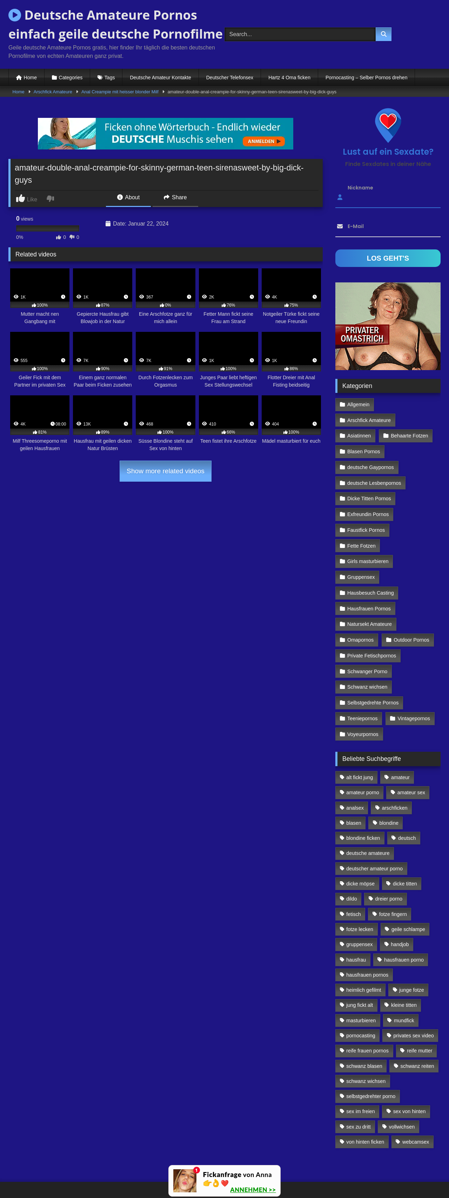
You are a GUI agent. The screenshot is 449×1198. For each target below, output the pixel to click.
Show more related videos (166, 471)
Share (175, 197)
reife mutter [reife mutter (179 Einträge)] (420, 1024)
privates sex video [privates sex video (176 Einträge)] (414, 1009)
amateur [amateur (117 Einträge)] (400, 751)
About (128, 197)
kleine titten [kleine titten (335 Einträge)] (404, 979)
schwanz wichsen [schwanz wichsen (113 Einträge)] (366, 1055)
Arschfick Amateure (53, 91)
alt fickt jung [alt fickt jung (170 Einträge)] (359, 751)
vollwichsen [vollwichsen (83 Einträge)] (402, 1100)
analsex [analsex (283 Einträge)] (355, 781)
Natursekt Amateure (369, 601)
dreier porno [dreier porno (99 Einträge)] (389, 872)
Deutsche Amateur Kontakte (160, 77)
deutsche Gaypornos (370, 450)
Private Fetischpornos (371, 632)
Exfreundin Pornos (368, 495)
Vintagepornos (413, 693)
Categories (71, 77)
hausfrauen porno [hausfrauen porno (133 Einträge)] (404, 933)
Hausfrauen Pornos (369, 586)
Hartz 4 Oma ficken (289, 77)
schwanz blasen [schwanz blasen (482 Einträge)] (364, 1039)
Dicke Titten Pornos (369, 480)
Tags (110, 77)
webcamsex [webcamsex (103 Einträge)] (415, 1115)
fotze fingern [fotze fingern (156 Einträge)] (393, 887)
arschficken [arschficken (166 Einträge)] (395, 781)
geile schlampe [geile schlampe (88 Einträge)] (408, 903)
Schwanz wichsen (367, 662)
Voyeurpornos (362, 708)
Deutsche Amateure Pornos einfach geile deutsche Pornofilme (115, 24)
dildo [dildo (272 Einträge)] (351, 872)
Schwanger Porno (367, 647)
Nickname (360, 187)
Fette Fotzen (361, 526)
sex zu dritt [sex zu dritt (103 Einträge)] (358, 1100)
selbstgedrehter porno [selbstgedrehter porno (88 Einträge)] (370, 1070)
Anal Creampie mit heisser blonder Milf (120, 91)
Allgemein (358, 404)
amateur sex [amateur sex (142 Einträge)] (411, 766)
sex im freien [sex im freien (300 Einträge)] (360, 1085)
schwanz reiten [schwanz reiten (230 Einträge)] (417, 1039)
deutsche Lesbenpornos (374, 465)
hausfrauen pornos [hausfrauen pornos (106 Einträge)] (367, 948)
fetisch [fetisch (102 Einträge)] (353, 887)
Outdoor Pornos (411, 617)
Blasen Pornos (363, 434)
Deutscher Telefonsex (229, 77)
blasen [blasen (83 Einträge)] (353, 796)
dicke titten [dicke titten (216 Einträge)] (405, 857)
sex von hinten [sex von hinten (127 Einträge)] (409, 1085)
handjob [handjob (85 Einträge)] (400, 918)
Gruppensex (361, 556)
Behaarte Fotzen (409, 419)
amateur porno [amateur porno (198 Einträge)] (362, 766)
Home (30, 77)
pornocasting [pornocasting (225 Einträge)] (360, 1009)
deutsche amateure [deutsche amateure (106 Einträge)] (367, 827)
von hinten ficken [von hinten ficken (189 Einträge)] (365, 1115)
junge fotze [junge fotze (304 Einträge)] (411, 963)
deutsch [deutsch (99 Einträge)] (407, 812)
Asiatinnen (359, 419)
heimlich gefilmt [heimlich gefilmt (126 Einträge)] (363, 963)
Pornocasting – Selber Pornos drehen (366, 77)
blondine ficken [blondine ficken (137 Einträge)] (363, 812)
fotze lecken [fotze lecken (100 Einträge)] (359, 903)
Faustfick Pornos (366, 510)
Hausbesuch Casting (370, 571)
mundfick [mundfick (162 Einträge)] (404, 994)
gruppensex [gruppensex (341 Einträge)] (359, 918)
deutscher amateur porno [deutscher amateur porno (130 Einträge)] (374, 842)
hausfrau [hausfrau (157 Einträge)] (356, 933)
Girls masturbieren (368, 541)
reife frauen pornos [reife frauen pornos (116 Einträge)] (367, 1024)
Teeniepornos (362, 693)
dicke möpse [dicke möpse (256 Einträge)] (360, 857)
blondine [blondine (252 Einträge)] (389, 796)
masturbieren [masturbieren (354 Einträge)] (361, 994)
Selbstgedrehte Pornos (372, 678)
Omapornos (360, 617)
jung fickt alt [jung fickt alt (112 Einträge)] (359, 979)
